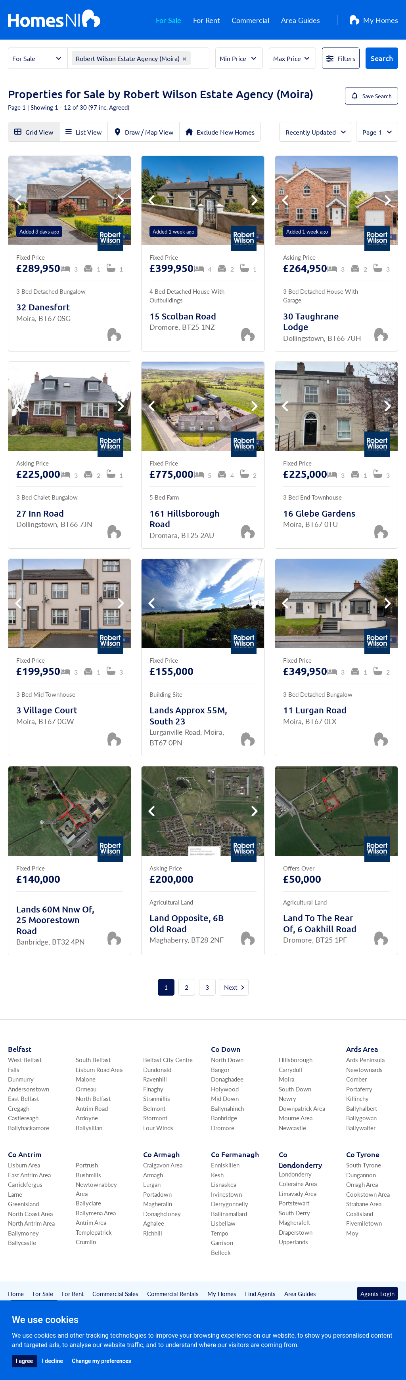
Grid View (33, 132)
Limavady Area (297, 1193)
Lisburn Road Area (99, 1069)
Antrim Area (91, 1222)
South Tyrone (363, 1165)
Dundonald (157, 1069)
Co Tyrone (362, 1154)
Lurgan (152, 1184)
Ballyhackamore (28, 1127)
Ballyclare (88, 1203)
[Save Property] (114, 334)
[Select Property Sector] (37, 58)
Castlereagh (23, 1118)
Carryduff (291, 1069)
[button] (121, 200)
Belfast (20, 1048)
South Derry (294, 1213)
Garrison (222, 1242)
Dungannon (361, 1175)
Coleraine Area (298, 1183)
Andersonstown (28, 1089)
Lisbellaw (223, 1223)
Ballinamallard (229, 1213)
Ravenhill (155, 1079)
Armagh (153, 1175)
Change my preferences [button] (101, 1361)
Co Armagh (161, 1154)
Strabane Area (363, 1203)
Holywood (225, 1089)
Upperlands (293, 1241)
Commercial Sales (115, 1293)
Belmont (154, 1108)
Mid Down (225, 1098)
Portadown (157, 1194)
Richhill (152, 1233)
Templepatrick (94, 1232)
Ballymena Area (96, 1213)
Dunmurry (21, 1079)
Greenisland (23, 1203)
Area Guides (306, 20)
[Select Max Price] (292, 58)
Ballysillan (89, 1127)
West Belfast (25, 1059)
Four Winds (158, 1127)
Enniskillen (225, 1165)
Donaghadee (227, 1079)
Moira (286, 1079)
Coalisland (359, 1213)
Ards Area (362, 1048)
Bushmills (88, 1175)
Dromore (222, 1127)
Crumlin (86, 1241)
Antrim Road (92, 1108)
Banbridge (224, 1118)
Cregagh (18, 1108)
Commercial (256, 20)
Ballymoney (23, 1233)
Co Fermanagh (235, 1154)
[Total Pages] (377, 132)
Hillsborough (295, 1059)
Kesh (217, 1175)
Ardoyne (87, 1118)
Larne (15, 1194)
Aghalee (153, 1223)
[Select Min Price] (239, 58)
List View (83, 132)
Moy (352, 1233)
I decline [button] (52, 1361)
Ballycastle (22, 1242)
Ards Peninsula (365, 1059)
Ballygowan (361, 1118)
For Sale (174, 20)
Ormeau (86, 1089)
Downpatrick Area (302, 1108)
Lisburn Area (24, 1165)
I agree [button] (24, 1361)
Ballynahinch (227, 1108)
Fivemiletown (364, 1223)
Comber (356, 1079)
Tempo (219, 1233)
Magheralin (157, 1203)
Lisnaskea (223, 1184)
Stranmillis (156, 1098)
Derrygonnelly (229, 1203)
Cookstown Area (368, 1194)
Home (16, 1293)
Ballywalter (360, 1127)
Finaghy (153, 1089)
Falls (13, 1069)
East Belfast (23, 1098)
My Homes (374, 20)
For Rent (212, 20)
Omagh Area (362, 1184)
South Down (295, 1089)
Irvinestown (226, 1194)
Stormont (155, 1118)
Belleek (221, 1252)
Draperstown (295, 1232)
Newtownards (364, 1069)
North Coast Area (30, 1213)
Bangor (220, 1069)
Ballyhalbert (361, 1108)
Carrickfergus (25, 1184)
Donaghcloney (162, 1213)
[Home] (54, 19)
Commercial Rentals (173, 1293)
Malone (86, 1079)
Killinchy (357, 1098)
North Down (227, 1059)
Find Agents (260, 1293)
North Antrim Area (31, 1223)
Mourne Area (295, 1118)
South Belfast (93, 1059)
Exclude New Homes (220, 132)
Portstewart (294, 1203)
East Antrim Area (29, 1175)
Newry (287, 1098)
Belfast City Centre (168, 1059)
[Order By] (315, 132)
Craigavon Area (162, 1165)
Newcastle (292, 1127)
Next (234, 987)
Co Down (226, 1048)
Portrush (87, 1165)
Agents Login (377, 1293)
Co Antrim (25, 1154)
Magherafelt (294, 1222)
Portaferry (359, 1089)
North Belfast (93, 1098)
